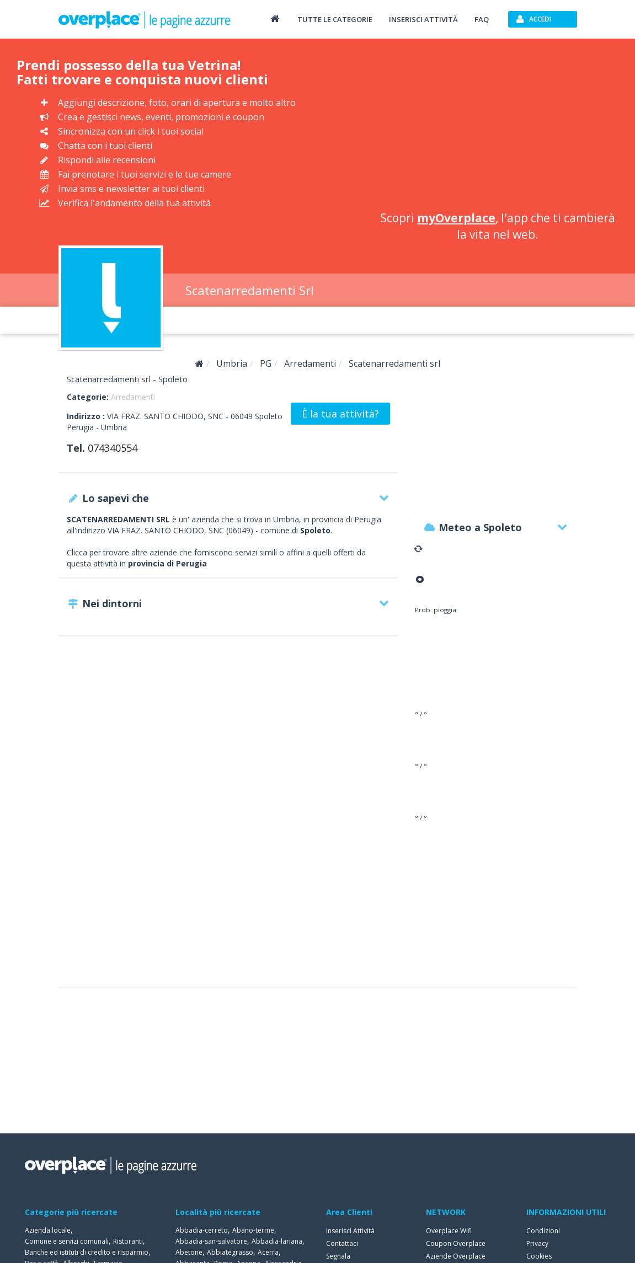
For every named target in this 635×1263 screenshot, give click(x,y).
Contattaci (342, 1243)
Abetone (188, 1252)
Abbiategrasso (230, 1252)
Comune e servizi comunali (67, 1241)
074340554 (112, 447)
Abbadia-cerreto (201, 1230)
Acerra (268, 1252)
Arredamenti (133, 397)
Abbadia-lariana (277, 1241)
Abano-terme (253, 1230)
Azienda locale (48, 1230)
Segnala (338, 1256)
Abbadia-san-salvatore (211, 1241)
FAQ (481, 19)
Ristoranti (128, 1241)
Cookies (539, 1256)
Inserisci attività (423, 19)
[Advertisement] (497, 127)
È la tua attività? (340, 413)
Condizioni (543, 1230)
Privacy (537, 1243)
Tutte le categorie (334, 19)
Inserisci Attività (350, 1230)
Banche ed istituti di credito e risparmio (86, 1252)
